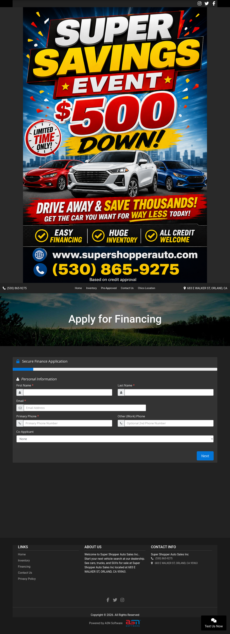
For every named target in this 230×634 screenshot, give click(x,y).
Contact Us (127, 288)
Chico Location (146, 288)
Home (78, 288)
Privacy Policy (27, 579)
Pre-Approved (108, 288)
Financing (24, 566)
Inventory (91, 288)
